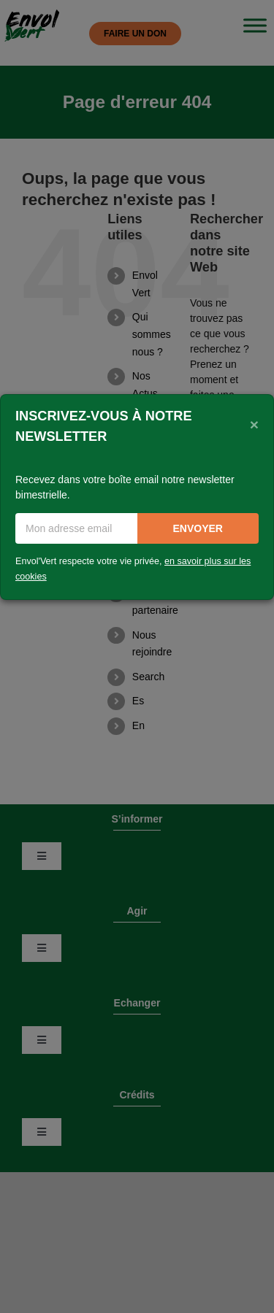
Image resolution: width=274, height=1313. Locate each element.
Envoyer (198, 528)
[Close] (254, 424)
